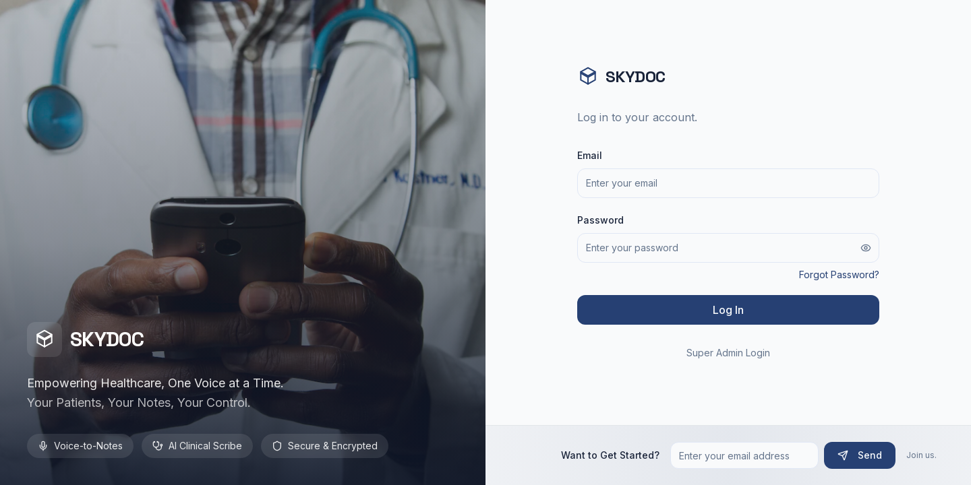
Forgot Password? (839, 274)
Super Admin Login (728, 352)
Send (859, 455)
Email (589, 155)
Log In (728, 310)
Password (600, 220)
